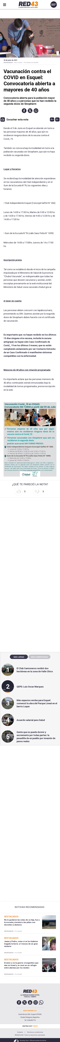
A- (57, 119)
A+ (52, 119)
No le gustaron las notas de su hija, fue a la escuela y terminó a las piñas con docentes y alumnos (22, 922)
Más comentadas (39, 657)
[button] (24, 110)
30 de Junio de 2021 (10, 60)
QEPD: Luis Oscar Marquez (30, 686)
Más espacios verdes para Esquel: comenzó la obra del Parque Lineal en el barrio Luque (37, 703)
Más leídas (19, 657)
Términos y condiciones (35, 1032)
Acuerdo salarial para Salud (31, 720)
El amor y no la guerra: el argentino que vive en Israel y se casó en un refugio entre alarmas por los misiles (21, 965)
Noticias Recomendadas (29, 907)
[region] (30, 597)
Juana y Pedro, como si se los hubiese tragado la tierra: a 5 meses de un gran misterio (21, 944)
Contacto (20, 1032)
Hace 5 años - (18, 62)
